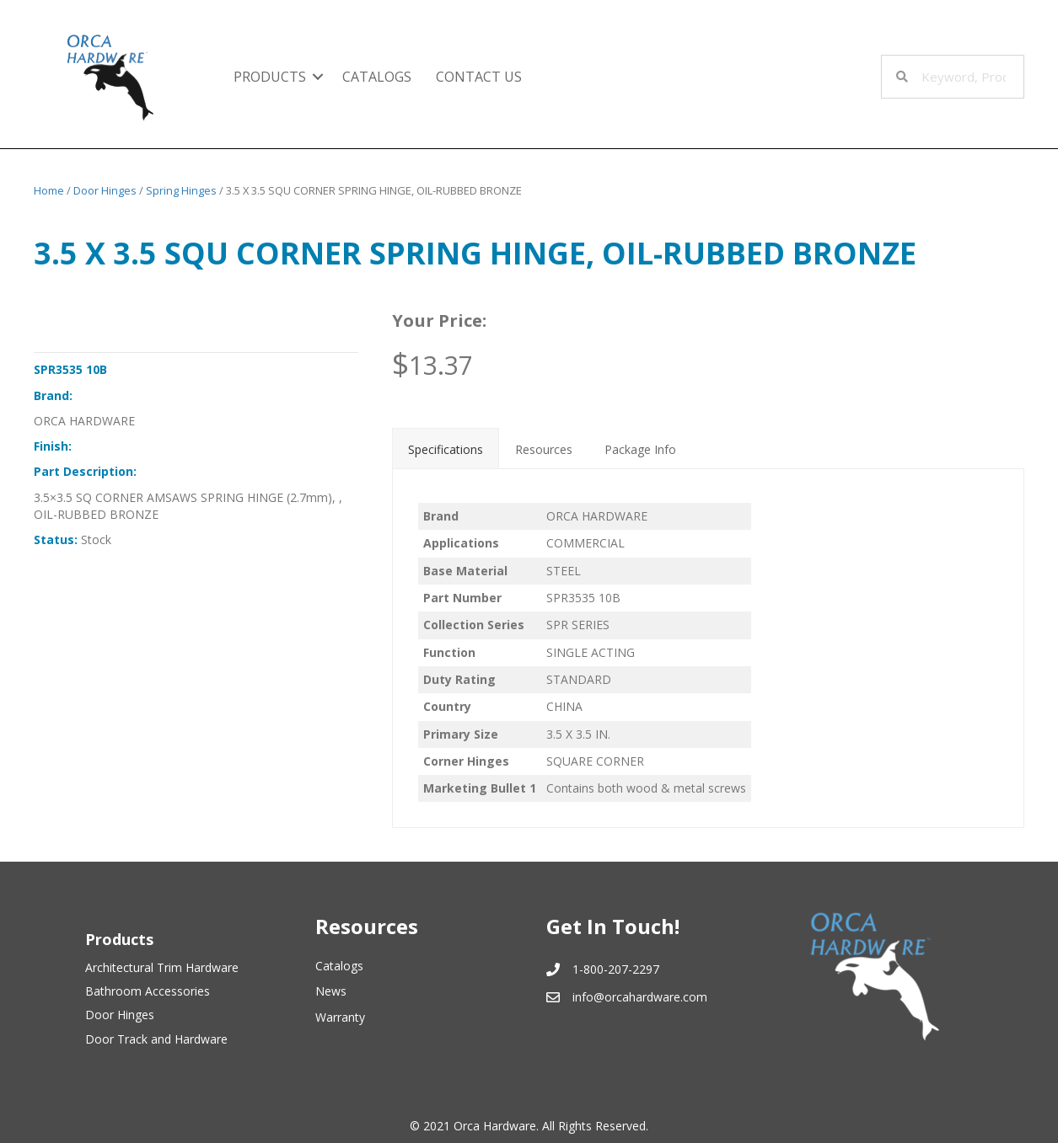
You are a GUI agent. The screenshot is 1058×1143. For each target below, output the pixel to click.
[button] (318, 76)
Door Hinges (105, 190)
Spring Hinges (181, 190)
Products (270, 76)
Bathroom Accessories (147, 991)
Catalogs (376, 76)
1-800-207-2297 (615, 969)
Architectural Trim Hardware (162, 967)
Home (49, 190)
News (330, 991)
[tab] (445, 448)
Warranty (340, 1017)
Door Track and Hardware (156, 1039)
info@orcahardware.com (639, 997)
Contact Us (479, 76)
